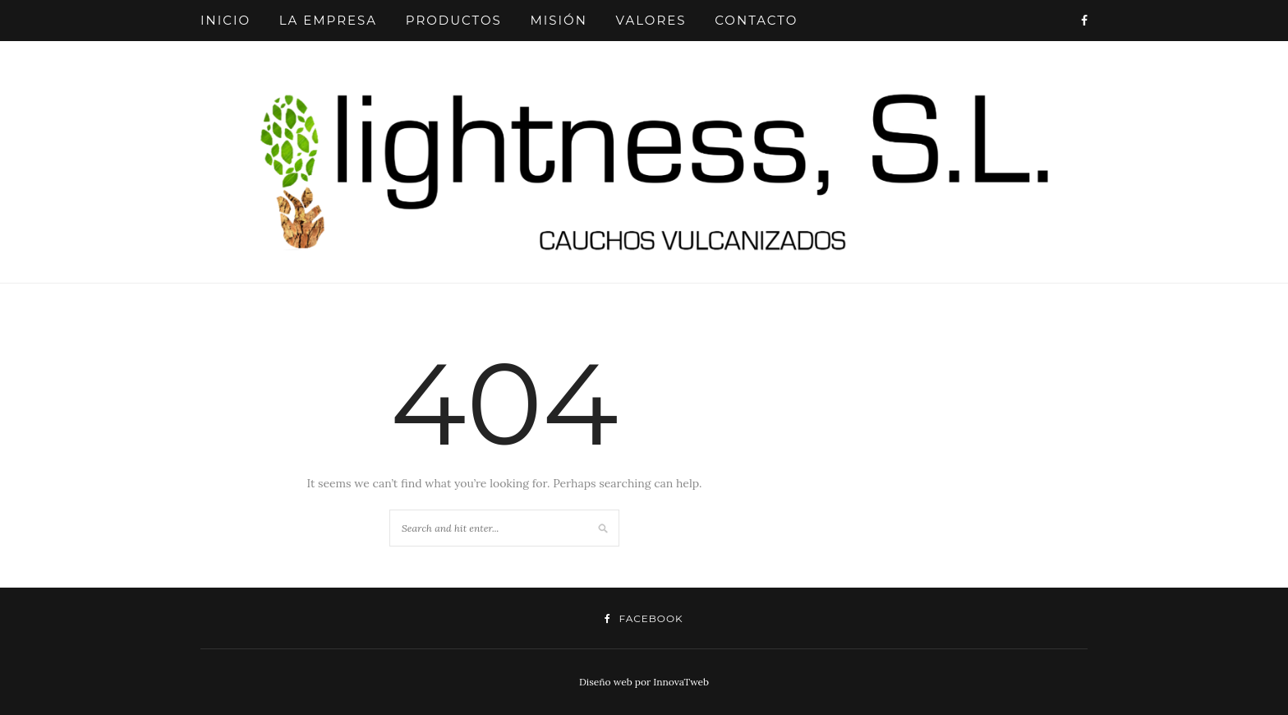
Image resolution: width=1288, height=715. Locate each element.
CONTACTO (756, 20)
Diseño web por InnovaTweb (644, 682)
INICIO (225, 20)
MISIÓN (558, 20)
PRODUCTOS (454, 20)
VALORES (651, 20)
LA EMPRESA (328, 20)
